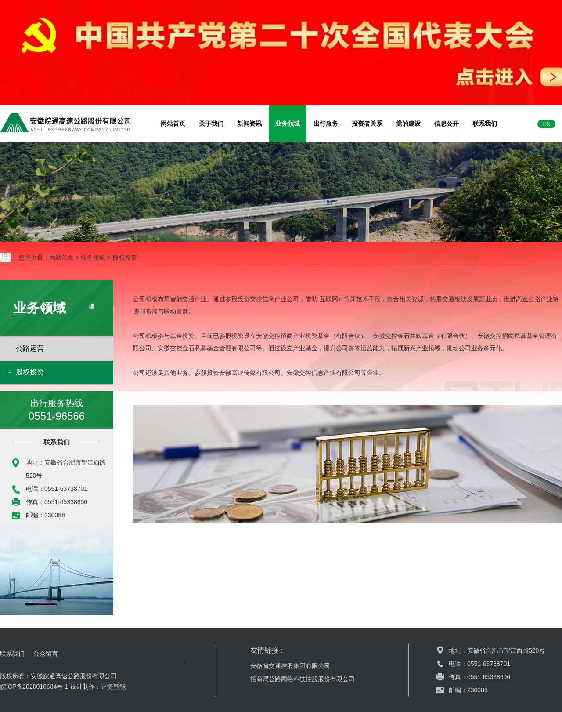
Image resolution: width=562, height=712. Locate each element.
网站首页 (173, 123)
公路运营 (30, 348)
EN (546, 123)
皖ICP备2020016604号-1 (34, 686)
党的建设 (408, 123)
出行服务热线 (56, 410)
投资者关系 (367, 123)
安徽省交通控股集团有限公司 (290, 665)
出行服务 (325, 123)
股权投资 (124, 257)
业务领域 (287, 123)
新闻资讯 (249, 123)
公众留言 (45, 653)
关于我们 (211, 123)
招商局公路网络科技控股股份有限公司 (302, 679)
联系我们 (484, 123)
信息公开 (446, 123)
